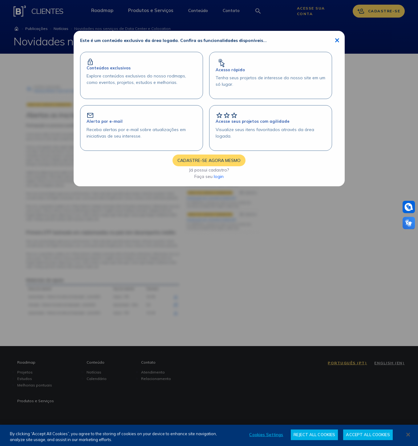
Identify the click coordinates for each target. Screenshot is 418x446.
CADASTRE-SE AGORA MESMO (209, 160)
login (219, 176)
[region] (209, 435)
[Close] (408, 434)
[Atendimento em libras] (409, 207)
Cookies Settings (266, 434)
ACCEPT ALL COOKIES (368, 434)
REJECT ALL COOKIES (314, 434)
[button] (409, 207)
